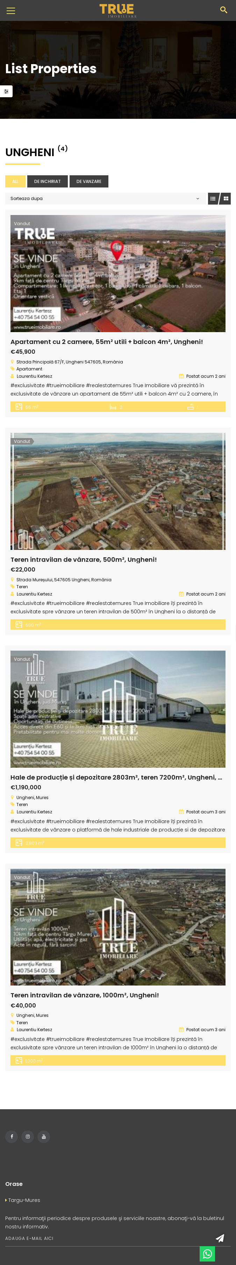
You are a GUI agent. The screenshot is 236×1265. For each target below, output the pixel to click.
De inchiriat (47, 181)
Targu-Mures (22, 1200)
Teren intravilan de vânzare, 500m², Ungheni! (83, 559)
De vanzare (89, 181)
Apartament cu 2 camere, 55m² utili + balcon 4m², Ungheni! (106, 341)
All (15, 181)
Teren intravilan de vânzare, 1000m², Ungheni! (84, 995)
